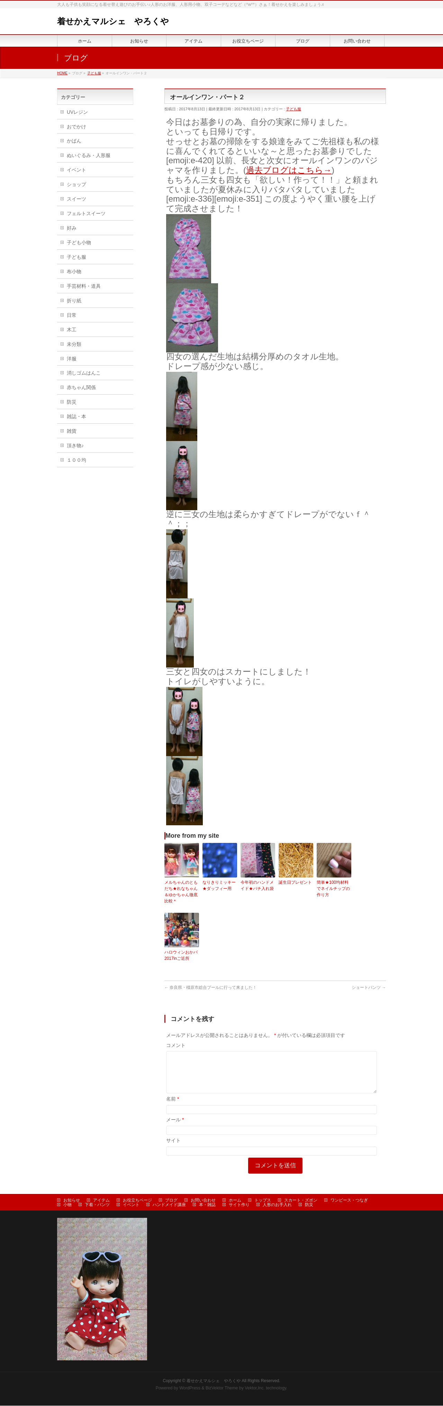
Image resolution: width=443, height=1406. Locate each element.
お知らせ (71, 1200)
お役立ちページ (137, 1200)
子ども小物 (79, 242)
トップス (262, 1200)
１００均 (76, 460)
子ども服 (293, 109)
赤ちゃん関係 (81, 387)
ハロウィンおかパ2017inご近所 (181, 955)
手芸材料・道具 (84, 286)
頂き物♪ (75, 445)
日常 (71, 315)
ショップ (76, 184)
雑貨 (71, 431)
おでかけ (76, 126)
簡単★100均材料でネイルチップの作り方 (333, 888)
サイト (173, 1148)
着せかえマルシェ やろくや (113, 21)
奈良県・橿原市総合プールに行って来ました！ (210, 987)
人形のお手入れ (277, 1205)
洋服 (71, 358)
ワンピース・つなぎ (349, 1200)
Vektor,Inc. (255, 1388)
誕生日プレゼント (295, 882)
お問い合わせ (203, 1200)
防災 (71, 402)
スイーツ (76, 199)
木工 (71, 329)
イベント (76, 170)
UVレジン (77, 112)
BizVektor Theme (222, 1388)
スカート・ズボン (300, 1200)
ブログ (171, 1200)
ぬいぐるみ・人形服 (88, 155)
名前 (172, 1107)
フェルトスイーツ (86, 213)
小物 (67, 1205)
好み (71, 228)
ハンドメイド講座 (169, 1205)
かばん (74, 141)
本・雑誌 (207, 1205)
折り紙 (74, 300)
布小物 (74, 271)
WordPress (189, 1388)
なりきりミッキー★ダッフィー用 (219, 885)
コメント (176, 1045)
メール (175, 1128)
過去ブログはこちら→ (289, 170)
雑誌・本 (76, 416)
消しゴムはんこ (84, 373)
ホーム (235, 1200)
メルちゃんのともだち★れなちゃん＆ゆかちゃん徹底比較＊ (181, 891)
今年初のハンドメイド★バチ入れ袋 (257, 885)
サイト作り (239, 1205)
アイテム (101, 1200)
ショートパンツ (369, 987)
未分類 (74, 344)
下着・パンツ (97, 1205)
